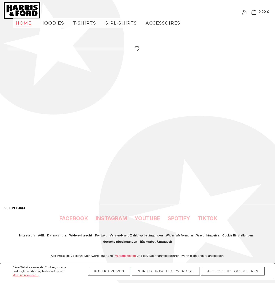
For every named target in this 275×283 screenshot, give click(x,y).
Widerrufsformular (179, 235)
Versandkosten (125, 256)
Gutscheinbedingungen (120, 241)
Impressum (27, 235)
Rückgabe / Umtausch (156, 241)
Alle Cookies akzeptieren (232, 271)
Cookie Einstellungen (237, 235)
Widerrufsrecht (80, 235)
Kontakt (101, 235)
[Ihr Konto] (244, 12)
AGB (41, 235)
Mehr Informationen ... (26, 275)
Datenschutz (56, 235)
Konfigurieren (109, 271)
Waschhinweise (207, 235)
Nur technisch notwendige (165, 271)
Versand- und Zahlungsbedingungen (136, 235)
